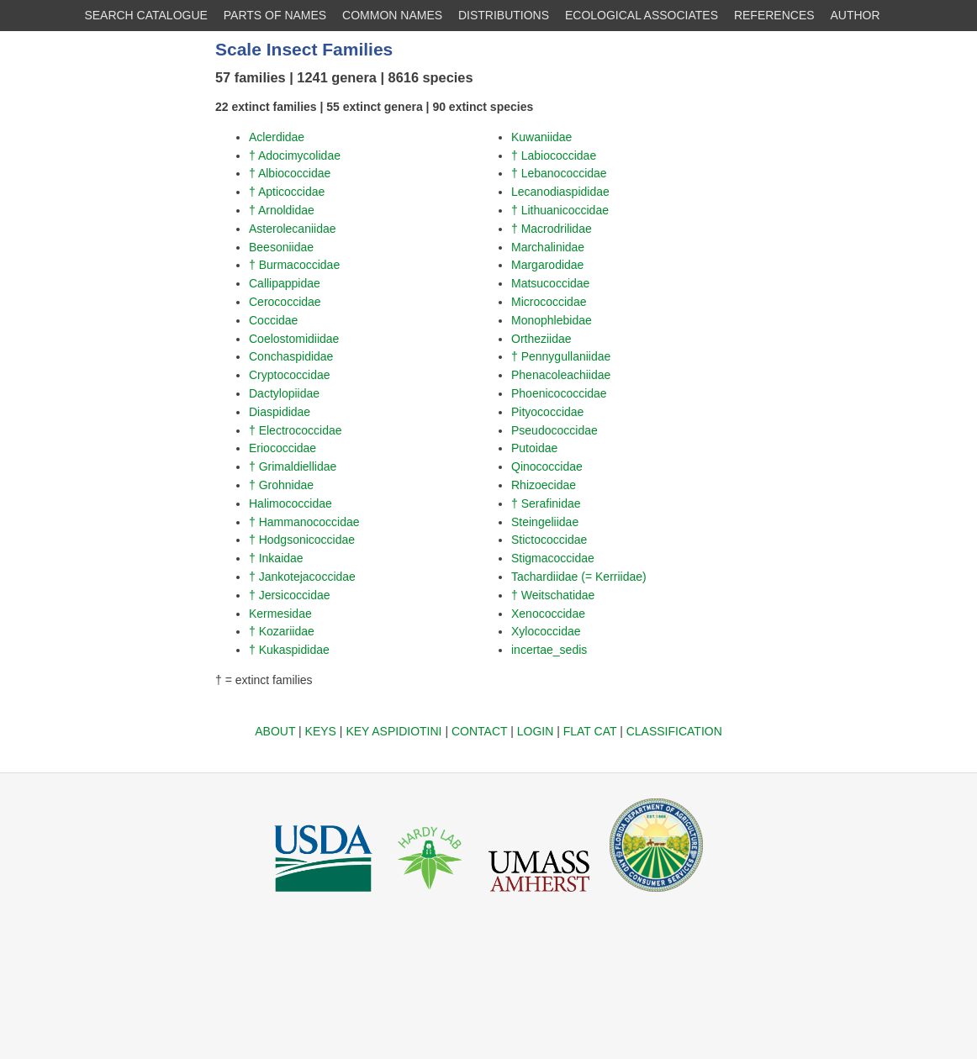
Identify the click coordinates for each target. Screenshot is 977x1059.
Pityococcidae (547, 412)
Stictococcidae (549, 539)
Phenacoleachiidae (560, 375)
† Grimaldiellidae (292, 466)
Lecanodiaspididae (560, 191)
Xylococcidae (546, 631)
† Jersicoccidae (289, 595)
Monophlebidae (551, 320)
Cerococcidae (285, 301)
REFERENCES (774, 15)
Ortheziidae (541, 338)
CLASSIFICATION (674, 731)
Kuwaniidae (541, 137)
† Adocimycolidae (295, 155)
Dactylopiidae (284, 393)
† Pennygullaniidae (560, 356)
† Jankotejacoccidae (302, 576)
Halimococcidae (290, 503)
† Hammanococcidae (304, 522)
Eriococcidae (282, 448)
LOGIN (535, 731)
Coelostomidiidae (294, 338)
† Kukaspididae (289, 649)
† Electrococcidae (295, 430)
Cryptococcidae (289, 375)
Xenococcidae (548, 613)
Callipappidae (284, 283)
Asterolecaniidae (292, 228)
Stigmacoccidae (552, 558)
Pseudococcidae (554, 430)
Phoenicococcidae (559, 393)
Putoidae (534, 448)
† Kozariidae (281, 631)
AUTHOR (855, 15)
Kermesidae (280, 613)
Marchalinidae (547, 247)
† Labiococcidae (553, 155)
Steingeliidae (544, 522)
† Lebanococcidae (559, 173)
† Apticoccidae (287, 191)
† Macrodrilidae (551, 228)
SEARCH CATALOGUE (146, 15)
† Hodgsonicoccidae (302, 539)
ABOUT (275, 731)
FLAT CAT (590, 731)
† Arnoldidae (281, 210)
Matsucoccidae (550, 283)
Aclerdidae (276, 137)
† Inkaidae (276, 558)
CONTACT (479, 731)
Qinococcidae (547, 466)
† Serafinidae (546, 503)
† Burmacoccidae (294, 264)
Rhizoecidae (543, 485)
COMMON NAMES (392, 15)
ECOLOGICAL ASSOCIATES (641, 15)
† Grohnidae (281, 485)
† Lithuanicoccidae (560, 210)
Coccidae (273, 320)
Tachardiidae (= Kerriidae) (579, 576)
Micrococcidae (548, 301)
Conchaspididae (291, 356)
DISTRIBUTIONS (503, 15)
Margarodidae (547, 264)
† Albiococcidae (289, 173)
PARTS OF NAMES (275, 15)
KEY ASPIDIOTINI (393, 731)
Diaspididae (279, 412)
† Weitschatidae (552, 595)
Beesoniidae (281, 247)
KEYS (320, 731)
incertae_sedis (549, 649)
